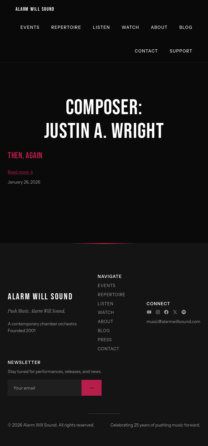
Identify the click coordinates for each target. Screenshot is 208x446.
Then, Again (25, 156)
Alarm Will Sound (35, 9)
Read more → (20, 172)
